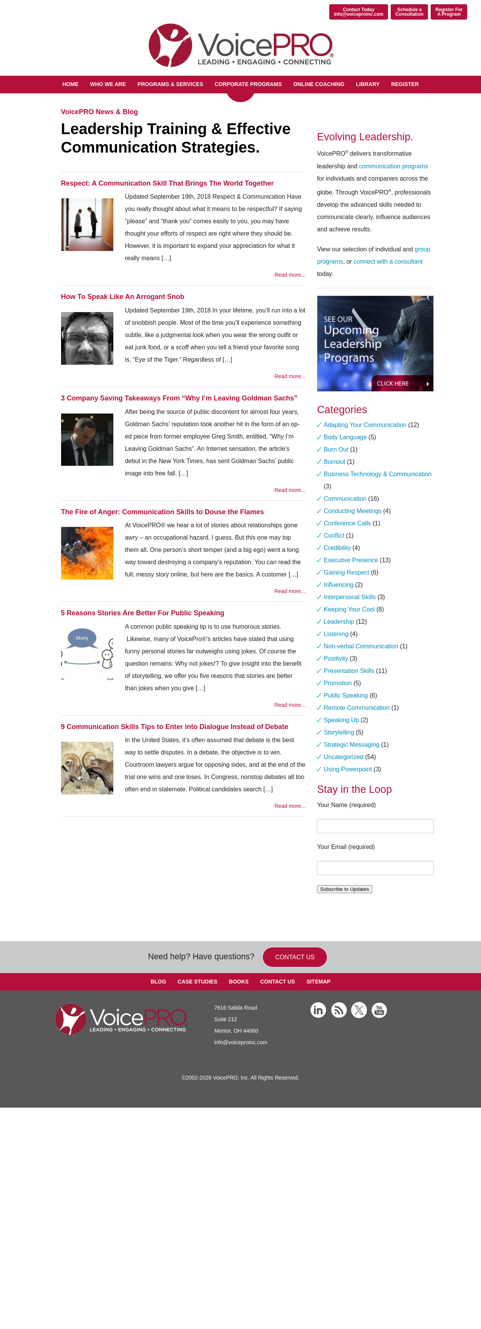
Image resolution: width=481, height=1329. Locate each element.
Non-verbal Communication (361, 646)
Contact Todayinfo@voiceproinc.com (358, 12)
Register (405, 84)
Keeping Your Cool (349, 609)
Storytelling (339, 732)
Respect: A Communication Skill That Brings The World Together (167, 183)
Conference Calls (347, 523)
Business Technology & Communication (378, 474)
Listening (336, 634)
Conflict (334, 535)
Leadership (339, 621)
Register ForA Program (449, 12)
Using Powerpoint (348, 769)
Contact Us (277, 981)
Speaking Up (341, 720)
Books (239, 981)
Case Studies (197, 981)
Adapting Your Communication (365, 425)
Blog (158, 981)
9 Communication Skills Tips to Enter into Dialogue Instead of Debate (175, 727)
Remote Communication (357, 707)
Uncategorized (343, 757)
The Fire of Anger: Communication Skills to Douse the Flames (162, 512)
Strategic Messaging (352, 744)
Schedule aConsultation (409, 12)
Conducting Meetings (352, 511)
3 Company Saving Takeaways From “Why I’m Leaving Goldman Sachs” (179, 398)
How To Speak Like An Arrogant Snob (122, 297)
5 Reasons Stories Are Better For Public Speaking (142, 613)
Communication (345, 498)
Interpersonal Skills (350, 597)
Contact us (295, 957)
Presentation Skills (349, 671)
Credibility (337, 548)
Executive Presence (351, 560)
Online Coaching (318, 84)
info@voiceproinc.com (240, 1042)
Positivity (336, 658)
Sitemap (318, 981)
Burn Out (336, 449)
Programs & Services (170, 84)
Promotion (338, 683)
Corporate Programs (248, 84)
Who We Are (108, 84)
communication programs (393, 166)
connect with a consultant (388, 261)
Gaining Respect (346, 572)
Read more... (289, 275)
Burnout (334, 462)
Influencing (338, 584)
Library (368, 84)
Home (70, 84)
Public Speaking (346, 695)
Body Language (345, 437)
